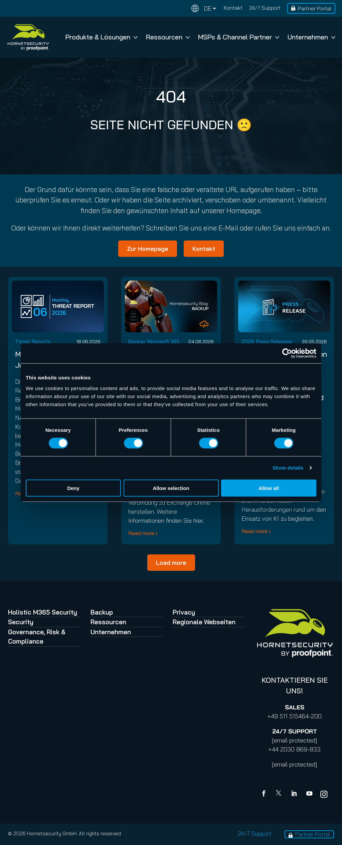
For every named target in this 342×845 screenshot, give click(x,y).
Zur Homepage (147, 248)
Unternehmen (311, 37)
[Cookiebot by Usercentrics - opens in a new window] (287, 353)
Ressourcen (168, 37)
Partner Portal (314, 8)
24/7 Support (265, 7)
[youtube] (309, 794)
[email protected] (294, 740)
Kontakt (233, 7)
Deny (73, 488)
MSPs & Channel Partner (238, 37)
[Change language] (203, 8)
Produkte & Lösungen (101, 37)
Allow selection (171, 488)
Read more (141, 533)
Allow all (269, 488)
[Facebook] (265, 794)
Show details (288, 468)
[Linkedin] (295, 794)
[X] (280, 794)
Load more (171, 562)
